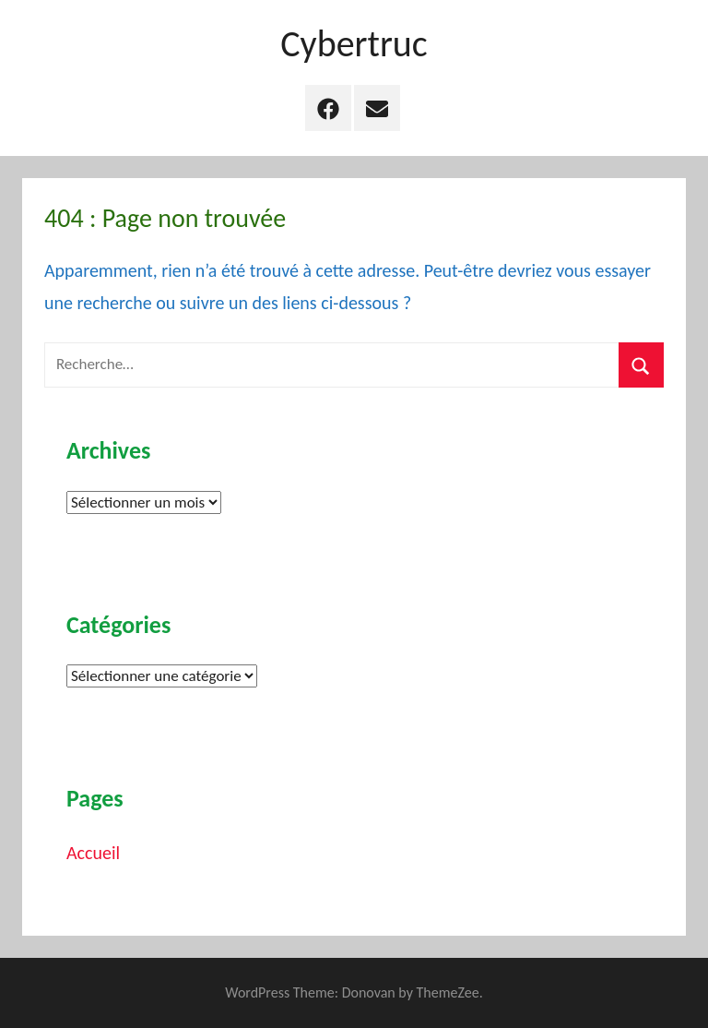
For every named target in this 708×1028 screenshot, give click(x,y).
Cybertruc (354, 43)
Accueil (93, 853)
